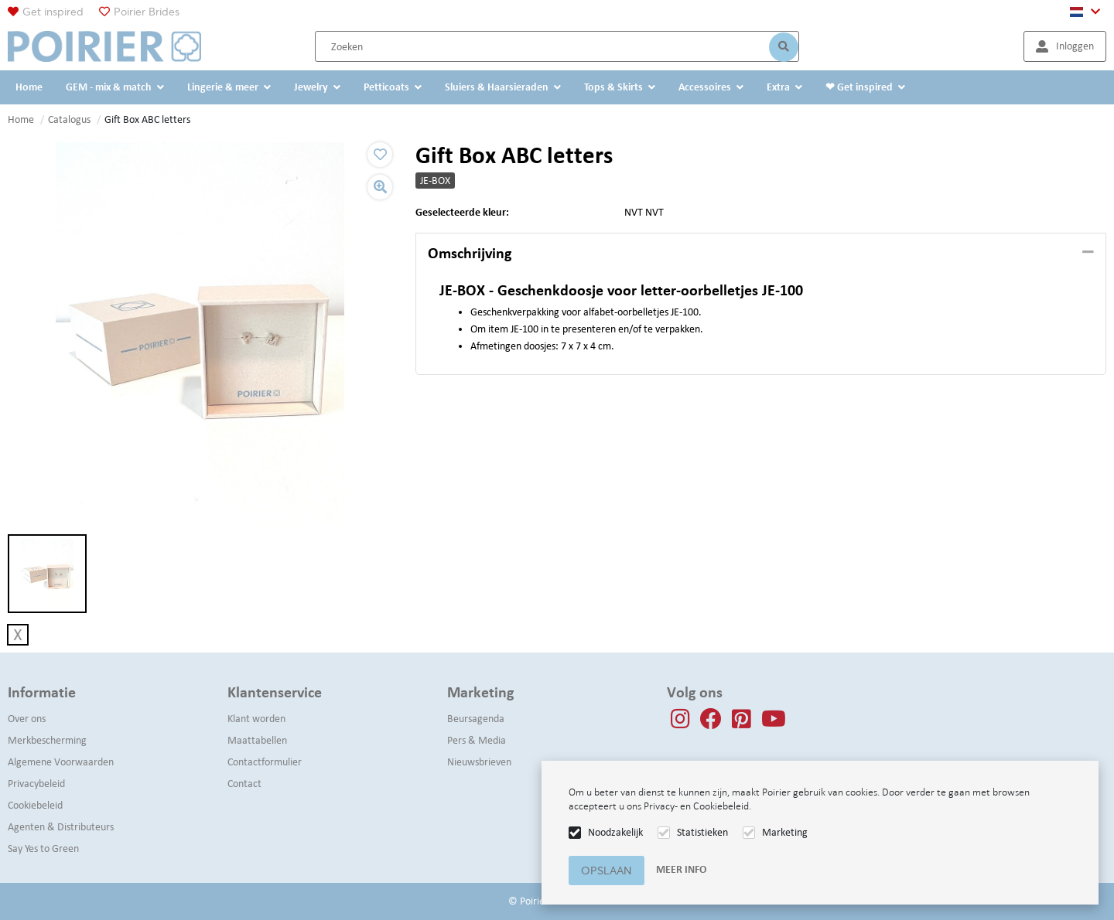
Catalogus (69, 119)
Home (21, 119)
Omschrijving (469, 252)
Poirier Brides (146, 12)
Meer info (681, 869)
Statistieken (702, 832)
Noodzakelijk (615, 832)
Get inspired (53, 12)
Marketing (785, 832)
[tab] (760, 253)
